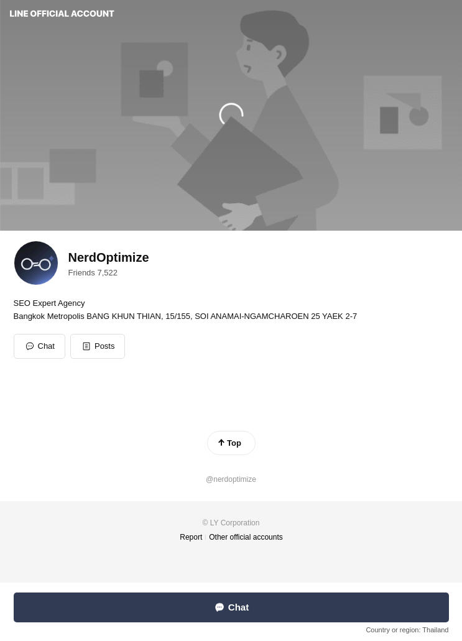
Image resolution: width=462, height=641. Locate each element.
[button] (98, 346)
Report (191, 537)
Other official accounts (246, 537)
